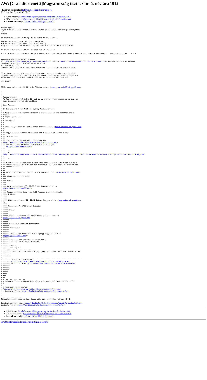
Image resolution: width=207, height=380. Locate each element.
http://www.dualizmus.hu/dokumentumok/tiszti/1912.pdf (30, 166)
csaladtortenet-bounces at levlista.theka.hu (28, 68)
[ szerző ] (50, 21)
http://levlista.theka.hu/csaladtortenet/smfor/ (51, 311)
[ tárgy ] (42, 21)
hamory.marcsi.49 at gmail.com (65, 99)
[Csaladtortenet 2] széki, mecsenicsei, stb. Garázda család (47, 19)
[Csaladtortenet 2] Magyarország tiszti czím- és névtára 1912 (44, 17)
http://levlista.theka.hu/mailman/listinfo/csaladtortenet (40, 308)
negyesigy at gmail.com (68, 201)
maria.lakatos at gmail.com (68, 147)
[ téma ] (35, 21)
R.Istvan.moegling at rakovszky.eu (36, 10)
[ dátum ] (28, 21)
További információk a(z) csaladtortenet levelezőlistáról (24, 378)
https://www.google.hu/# (19, 170)
